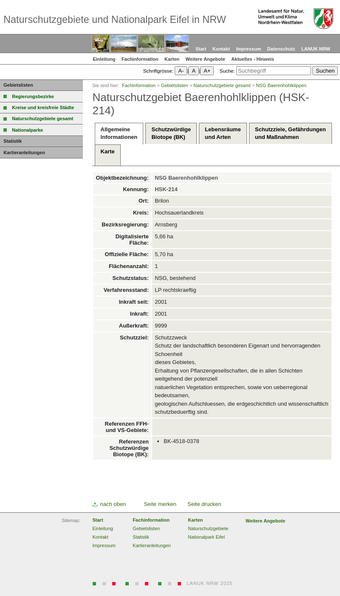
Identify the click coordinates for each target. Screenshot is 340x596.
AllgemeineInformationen (119, 133)
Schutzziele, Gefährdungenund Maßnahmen (290, 133)
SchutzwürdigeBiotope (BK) (170, 133)
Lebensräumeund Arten (223, 133)
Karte (108, 155)
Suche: (227, 70)
